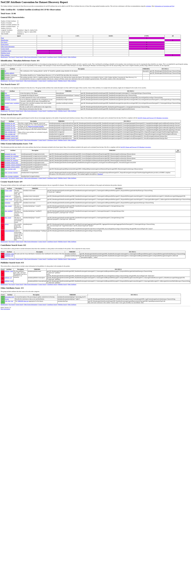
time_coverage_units (10, 169)
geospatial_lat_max (10, 125)
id (5, 71)
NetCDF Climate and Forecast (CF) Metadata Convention (153, 118)
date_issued (8, 217)
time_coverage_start (10, 132)
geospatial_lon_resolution (11, 156)
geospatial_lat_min (10, 123)
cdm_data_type (9, 301)
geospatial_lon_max (10, 129)
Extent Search (4, 44)
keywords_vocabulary (10, 99)
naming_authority (9, 73)
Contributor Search (6, 51)
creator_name (8, 190)
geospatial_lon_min (10, 127)
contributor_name (9, 253)
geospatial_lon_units (10, 154)
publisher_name (9, 271)
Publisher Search (5, 53)
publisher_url (8, 277)
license (7, 299)
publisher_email (9, 281)
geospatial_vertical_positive (12, 167)
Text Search (4, 42)
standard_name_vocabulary (12, 103)
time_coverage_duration (11, 172)
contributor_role (9, 255)
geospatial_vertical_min (11, 136)
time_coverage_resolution (12, 176)
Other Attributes (5, 55)
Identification (4, 40)
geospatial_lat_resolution (11, 160)
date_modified (8, 211)
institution (7, 202)
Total (2, 38)
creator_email (8, 199)
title (6, 93)
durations (100, 174)
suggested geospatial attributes (36, 126)
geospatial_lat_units (10, 158)
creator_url (8, 196)
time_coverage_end (10, 134)
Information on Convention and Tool (164, 6)
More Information (5, 309)
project (7, 224)
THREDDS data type (23, 301)
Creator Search (5, 48)
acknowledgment (9, 231)
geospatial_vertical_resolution (13, 164)
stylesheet (148, 6)
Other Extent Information (8, 46)
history (7, 107)
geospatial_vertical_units (11, 162)
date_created (8, 206)
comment (7, 109)
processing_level (9, 297)
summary (7, 95)
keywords (7, 97)
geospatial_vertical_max (11, 138)
